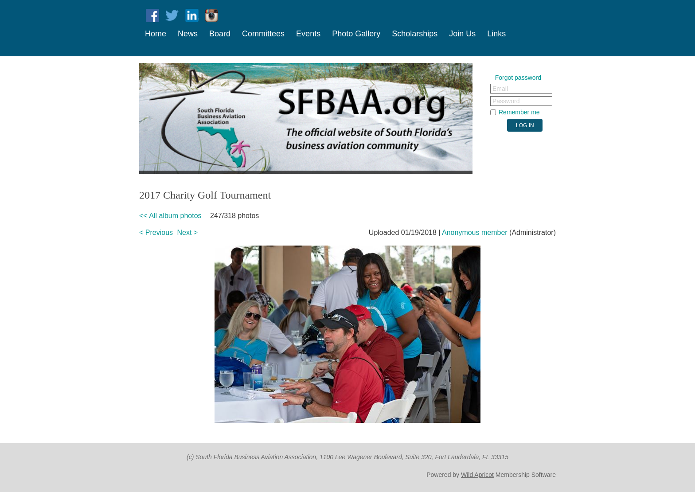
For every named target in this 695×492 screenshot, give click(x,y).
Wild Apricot (477, 474)
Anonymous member (475, 232)
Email (500, 88)
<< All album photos (170, 215)
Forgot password (518, 77)
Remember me (519, 112)
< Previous (156, 232)
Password (505, 101)
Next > (187, 232)
